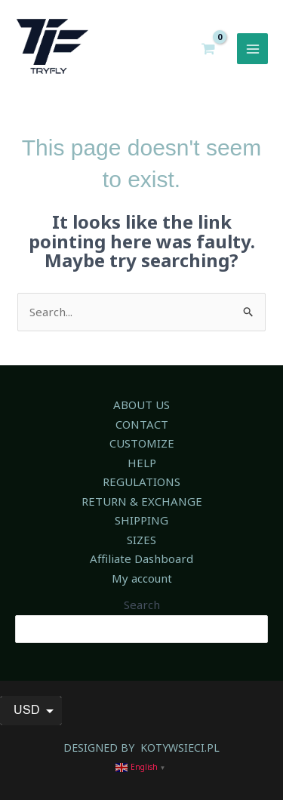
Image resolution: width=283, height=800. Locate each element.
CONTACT (141, 424)
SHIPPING (141, 520)
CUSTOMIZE (141, 443)
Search (142, 604)
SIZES (141, 539)
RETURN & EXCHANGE (142, 501)
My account (142, 578)
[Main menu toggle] (252, 48)
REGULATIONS (141, 481)
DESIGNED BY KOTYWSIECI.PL (141, 747)
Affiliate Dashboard (141, 558)
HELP (142, 462)
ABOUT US (141, 404)
